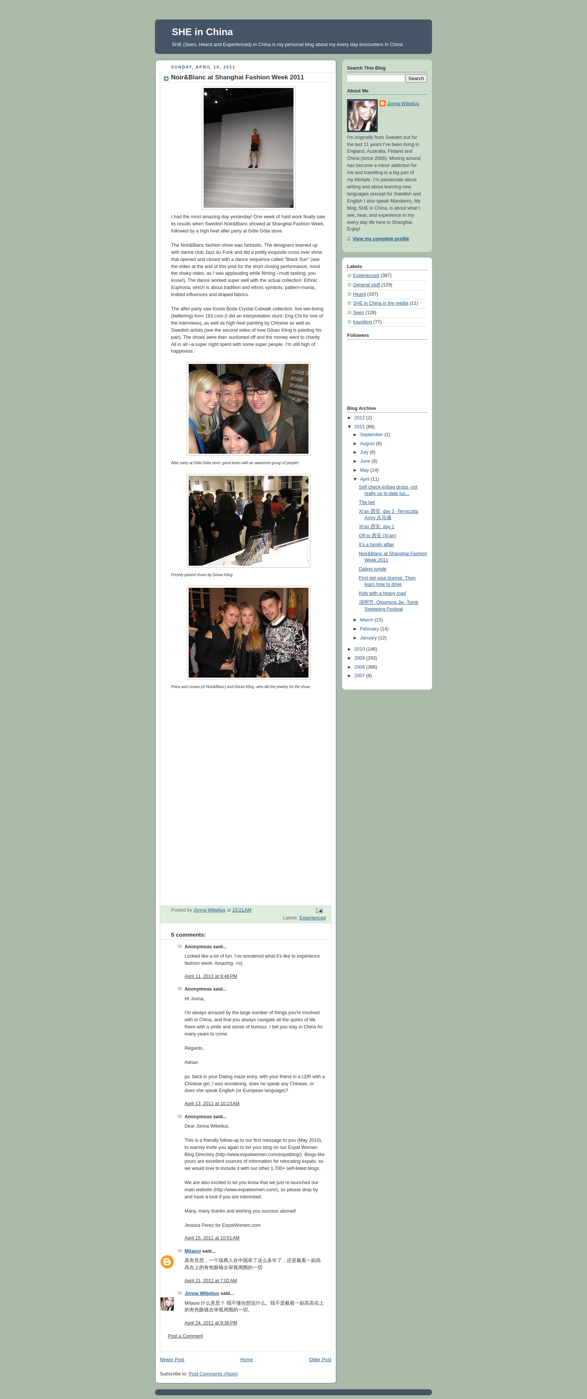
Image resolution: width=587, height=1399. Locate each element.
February (370, 629)
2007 (361, 675)
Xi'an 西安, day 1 (377, 526)
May (365, 470)
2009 (361, 658)
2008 (361, 667)
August (368, 443)
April (365, 479)
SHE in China (202, 31)
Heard (359, 294)
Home (246, 1359)
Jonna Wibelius (202, 1293)
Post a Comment (185, 1336)
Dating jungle (373, 569)
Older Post (320, 1359)
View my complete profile (381, 238)
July (365, 452)
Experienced (312, 918)
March (367, 620)
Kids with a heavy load (382, 593)
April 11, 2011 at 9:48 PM (211, 976)
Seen (358, 312)
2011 (361, 426)
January (369, 638)
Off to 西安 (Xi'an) (377, 535)
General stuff (366, 285)
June (366, 461)
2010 (361, 649)
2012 (361, 417)
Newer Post (172, 1359)
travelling (362, 322)
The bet (367, 502)
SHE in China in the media (380, 303)
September (372, 434)
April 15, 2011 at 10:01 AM (212, 1238)
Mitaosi (193, 1251)
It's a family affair (376, 544)
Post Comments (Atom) (213, 1374)
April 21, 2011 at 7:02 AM (211, 1280)
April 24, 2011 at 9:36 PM (211, 1323)
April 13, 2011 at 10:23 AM (212, 1103)
